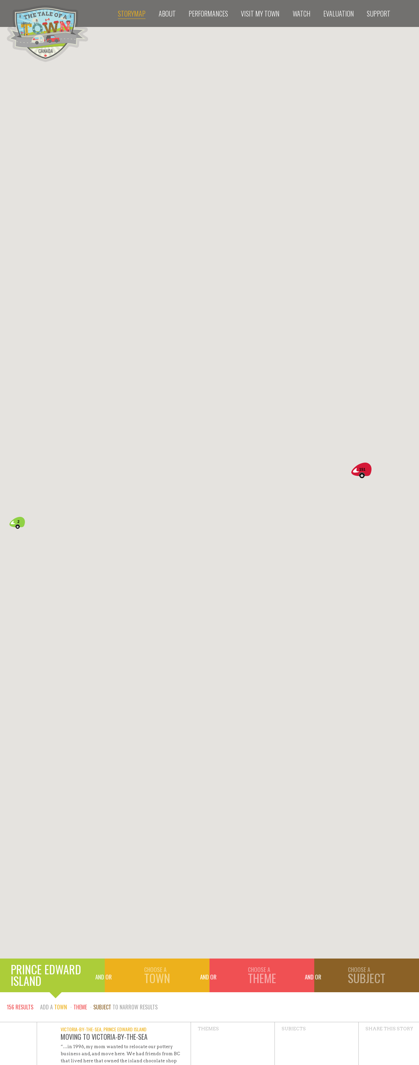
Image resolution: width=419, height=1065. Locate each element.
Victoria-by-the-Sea (81, 1029)
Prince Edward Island (46, 975)
